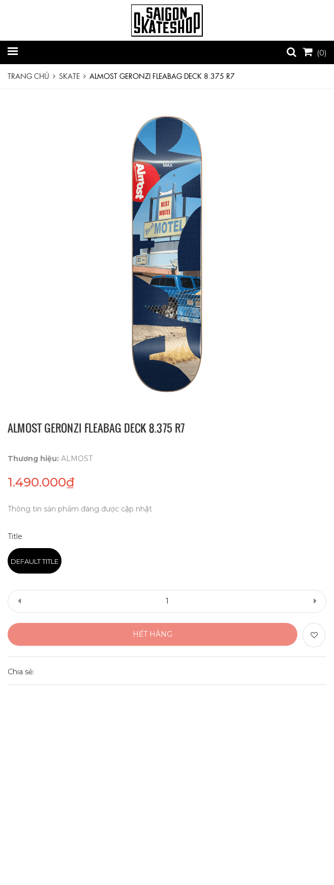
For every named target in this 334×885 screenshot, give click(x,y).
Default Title (34, 561)
